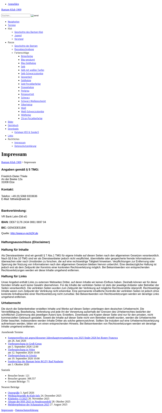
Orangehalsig (27, 87)
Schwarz (25, 97)
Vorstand (18, 39)
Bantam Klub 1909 (11, 9)
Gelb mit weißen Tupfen (32, 70)
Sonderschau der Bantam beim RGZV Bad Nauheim (35, 361)
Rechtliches (13, 139)
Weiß (23, 108)
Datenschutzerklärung (25, 146)
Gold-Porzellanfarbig (31, 84)
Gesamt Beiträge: (17, 381)
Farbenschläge (21, 52)
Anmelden (13, 4)
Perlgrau (25, 90)
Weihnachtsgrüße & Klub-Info (24, 395)
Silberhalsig (26, 104)
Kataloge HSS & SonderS (26, 132)
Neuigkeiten (13, 21)
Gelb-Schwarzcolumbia (32, 73)
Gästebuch (13, 125)
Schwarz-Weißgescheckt (33, 101)
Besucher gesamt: (17, 378)
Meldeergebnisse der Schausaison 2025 (28, 404)
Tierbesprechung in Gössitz (22, 355)
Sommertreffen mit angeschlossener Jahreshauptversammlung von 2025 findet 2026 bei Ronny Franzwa (63, 337)
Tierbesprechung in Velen (21, 349)
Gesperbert (26, 77)
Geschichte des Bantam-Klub (28, 32)
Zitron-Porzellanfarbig (31, 118)
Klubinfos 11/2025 (18, 398)
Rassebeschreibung (24, 49)
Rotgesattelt (27, 94)
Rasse (11, 42)
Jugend (18, 35)
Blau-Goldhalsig (28, 63)
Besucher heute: (17, 375)
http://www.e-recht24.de (24, 233)
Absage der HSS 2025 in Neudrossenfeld (29, 401)
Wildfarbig (26, 115)
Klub (10, 28)
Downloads (13, 128)
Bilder (10, 122)
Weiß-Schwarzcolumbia (32, 111)
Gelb (23, 66)
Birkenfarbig (27, 56)
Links (10, 135)
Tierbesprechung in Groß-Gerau (25, 343)
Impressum (20, 142)
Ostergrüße (14, 392)
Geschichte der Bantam (26, 46)
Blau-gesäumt (28, 59)
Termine (12, 25)
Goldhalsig (26, 80)
